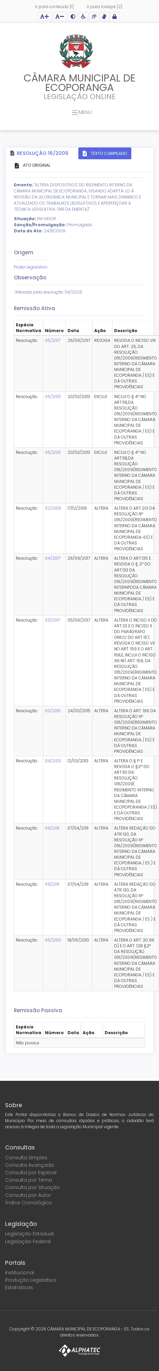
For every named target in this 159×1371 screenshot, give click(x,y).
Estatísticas (19, 1287)
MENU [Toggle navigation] (81, 113)
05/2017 (52, 340)
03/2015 (53, 711)
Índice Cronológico (28, 1202)
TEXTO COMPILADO (108, 153)
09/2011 (52, 828)
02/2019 (53, 508)
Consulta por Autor (28, 1195)
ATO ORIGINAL (36, 165)
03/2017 (52, 620)
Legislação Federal (28, 1241)
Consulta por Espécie (31, 1172)
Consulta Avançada (29, 1165)
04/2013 (53, 761)
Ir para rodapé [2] (104, 6)
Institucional (19, 1272)
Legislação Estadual (29, 1233)
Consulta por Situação (32, 1187)
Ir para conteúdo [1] (54, 6)
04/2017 (52, 558)
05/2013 (53, 396)
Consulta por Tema (28, 1180)
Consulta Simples (26, 1157)
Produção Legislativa (30, 1280)
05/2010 (53, 940)
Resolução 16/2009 (42, 153)
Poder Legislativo (31, 267)
